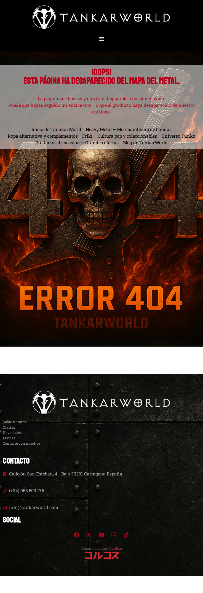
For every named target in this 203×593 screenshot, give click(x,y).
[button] (101, 38)
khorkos (115, 548)
